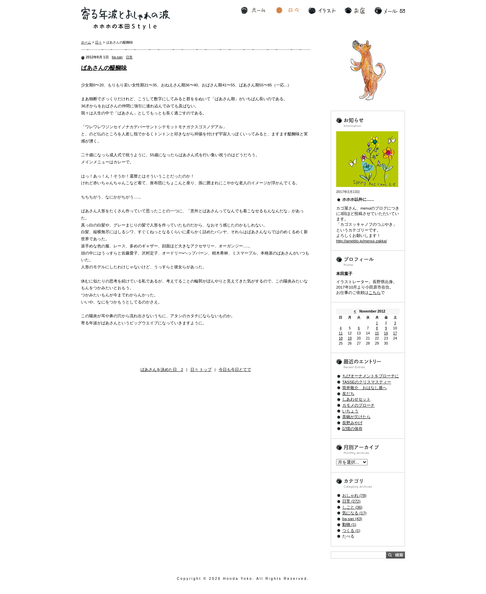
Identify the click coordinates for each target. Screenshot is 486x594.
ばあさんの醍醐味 (104, 68)
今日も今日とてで (235, 370)
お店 (355, 11)
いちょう (350, 411)
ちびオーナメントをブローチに (370, 376)
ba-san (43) (352, 519)
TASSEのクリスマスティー (366, 382)
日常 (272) (351, 501)
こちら (375, 293)
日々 (287, 11)
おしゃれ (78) (354, 495)
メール (389, 11)
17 (395, 333)
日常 (129, 57)
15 (377, 333)
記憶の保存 (352, 429)
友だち (348, 394)
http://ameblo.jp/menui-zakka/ (361, 241)
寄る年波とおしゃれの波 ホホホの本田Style (125, 18)
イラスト (322, 11)
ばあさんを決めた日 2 (161, 370)
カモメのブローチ (358, 405)
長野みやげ (352, 423)
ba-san (117, 57)
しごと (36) (352, 507)
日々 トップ (201, 370)
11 (341, 333)
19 (350, 338)
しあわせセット (356, 399)
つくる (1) (351, 531)
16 (386, 333)
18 (341, 338)
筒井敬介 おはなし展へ (364, 388)
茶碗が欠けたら (356, 417)
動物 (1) (349, 524)
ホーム (253, 11)
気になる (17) (354, 513)
